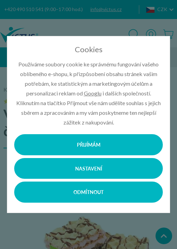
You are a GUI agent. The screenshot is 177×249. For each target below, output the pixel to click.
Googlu (92, 93)
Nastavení (88, 168)
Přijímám (88, 144)
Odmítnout (88, 191)
